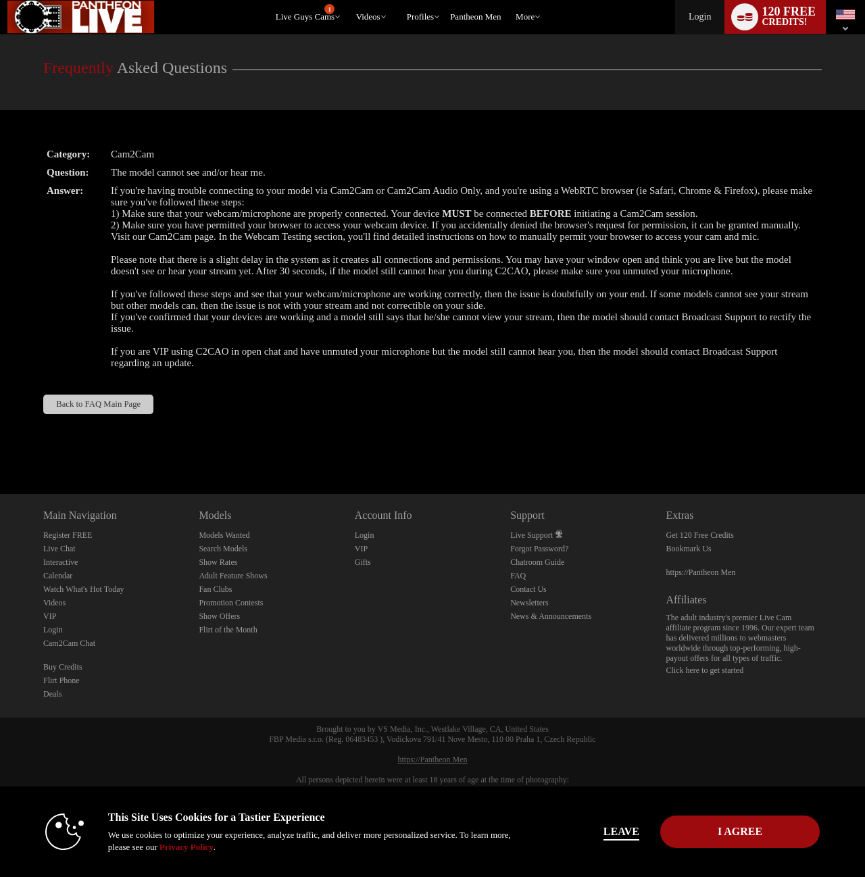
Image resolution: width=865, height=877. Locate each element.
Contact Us (528, 589)
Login (700, 16)
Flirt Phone (61, 680)
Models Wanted (224, 535)
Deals (52, 694)
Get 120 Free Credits (700, 535)
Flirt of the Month (228, 629)
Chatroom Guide (537, 562)
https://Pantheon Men (701, 572)
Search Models (223, 548)
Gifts (363, 562)
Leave (621, 831)
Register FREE (67, 535)
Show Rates (218, 562)
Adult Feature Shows (233, 575)
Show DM (0, 443)
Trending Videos (349, 0)
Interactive (60, 562)
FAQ (518, 575)
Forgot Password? (539, 548)
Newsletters (529, 602)
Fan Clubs (215, 589)
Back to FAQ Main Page (98, 404)
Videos (368, 16)
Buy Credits (62, 667)
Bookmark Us (689, 548)
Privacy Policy (186, 847)
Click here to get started (705, 670)
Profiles (420, 16)
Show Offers (219, 616)
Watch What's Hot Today (83, 589)
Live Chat (59, 548)
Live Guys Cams (305, 13)
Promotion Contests (231, 602)
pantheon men (475, 16)
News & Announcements (550, 616)
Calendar (57, 575)
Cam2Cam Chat (69, 643)
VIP (49, 616)
